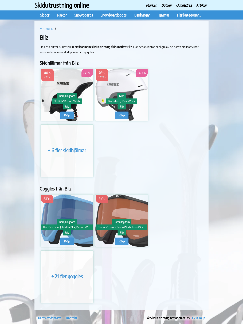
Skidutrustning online (61, 5)
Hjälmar (163, 15)
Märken (151, 5)
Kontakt (71, 318)
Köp (67, 115)
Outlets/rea (184, 5)
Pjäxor (62, 15)
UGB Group (198, 318)
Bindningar (142, 15)
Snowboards (83, 15)
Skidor (44, 15)
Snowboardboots (114, 15)
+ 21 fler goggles (67, 276)
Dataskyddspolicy (49, 318)
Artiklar (201, 5)
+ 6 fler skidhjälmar (67, 150)
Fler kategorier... (189, 15)
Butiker (166, 5)
